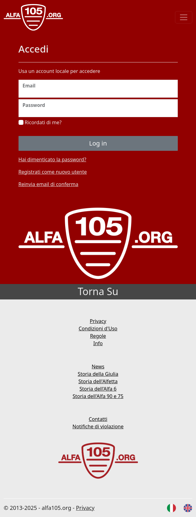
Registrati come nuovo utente (53, 171)
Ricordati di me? (40, 122)
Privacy (98, 321)
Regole (98, 336)
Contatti (98, 419)
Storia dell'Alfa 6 (98, 388)
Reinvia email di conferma (48, 184)
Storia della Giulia (98, 374)
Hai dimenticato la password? (52, 159)
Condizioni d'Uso (98, 328)
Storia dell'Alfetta (98, 381)
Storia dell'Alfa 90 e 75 (98, 396)
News (98, 366)
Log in (98, 143)
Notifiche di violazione (98, 426)
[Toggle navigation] (183, 17)
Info (98, 343)
